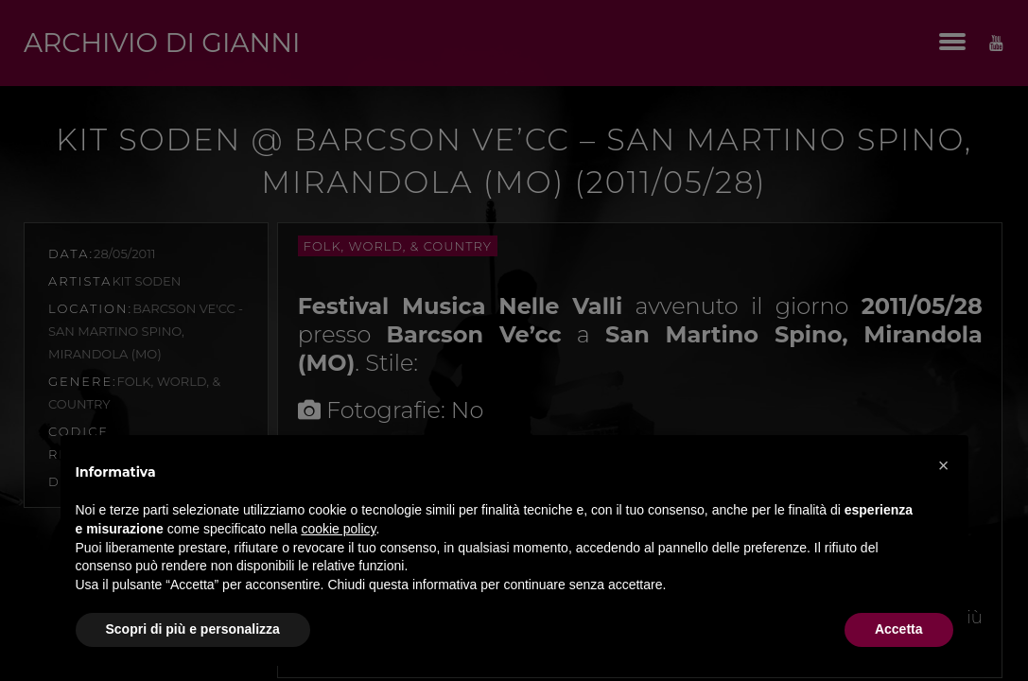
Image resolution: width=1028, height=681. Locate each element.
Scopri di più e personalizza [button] (193, 629)
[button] (944, 465)
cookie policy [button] (338, 528)
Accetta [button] (899, 629)
